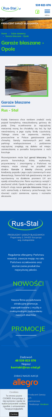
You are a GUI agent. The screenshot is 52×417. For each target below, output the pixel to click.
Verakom (44, 404)
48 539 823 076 (25, 360)
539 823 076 (43, 5)
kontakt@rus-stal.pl (25, 367)
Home (4, 33)
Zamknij (13, 415)
